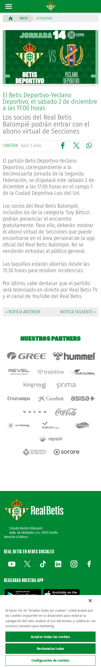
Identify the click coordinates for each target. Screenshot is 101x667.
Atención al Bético (16, 537)
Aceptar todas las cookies (50, 637)
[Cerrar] (90, 600)
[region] (50, 631)
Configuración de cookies (50, 660)
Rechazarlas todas (50, 649)
